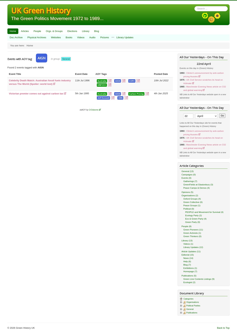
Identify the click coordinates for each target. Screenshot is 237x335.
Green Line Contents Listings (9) (198, 279)
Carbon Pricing (136, 94)
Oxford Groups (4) (192, 199)
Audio (92, 37)
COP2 (132, 81)
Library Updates (124, 37)
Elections (72, 31)
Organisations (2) (189, 195)
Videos (81, 37)
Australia (102, 81)
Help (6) (187, 261)
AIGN (117, 81)
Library (85, 31)
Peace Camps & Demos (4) (196, 188)
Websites (56, 37)
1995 (120, 98)
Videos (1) (188, 244)
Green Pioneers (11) (193, 229)
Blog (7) (187, 264)
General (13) (187, 171)
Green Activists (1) (192, 233)
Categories (188, 299)
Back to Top (223, 328)
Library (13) (187, 240)
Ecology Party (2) (193, 215)
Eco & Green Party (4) (195, 218)
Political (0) (188, 209)
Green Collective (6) (193, 202)
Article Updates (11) (191, 251)
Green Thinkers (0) (192, 236)
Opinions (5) (187, 192)
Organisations (192, 302)
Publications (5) (188, 275)
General (66, 59)
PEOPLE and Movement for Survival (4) (204, 212)
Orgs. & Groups (54, 31)
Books (69, 37)
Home (13, 31)
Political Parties (193, 306)
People (37, 31)
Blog (96, 31)
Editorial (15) (187, 255)
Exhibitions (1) (190, 268)
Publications (191, 313)
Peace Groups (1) (191, 205)
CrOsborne (93, 110)
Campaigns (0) (188, 174)
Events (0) (186, 178)
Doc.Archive (16, 37)
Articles (25, 31)
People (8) (186, 226)
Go (222, 115)
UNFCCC (102, 85)
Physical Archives (36, 37)
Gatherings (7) (190, 181)
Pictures (104, 37)
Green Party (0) (192, 222)
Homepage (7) (190, 271)
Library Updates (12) (193, 247)
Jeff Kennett (103, 98)
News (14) (188, 258)
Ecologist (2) (189, 282)
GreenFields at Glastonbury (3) (198, 184)
